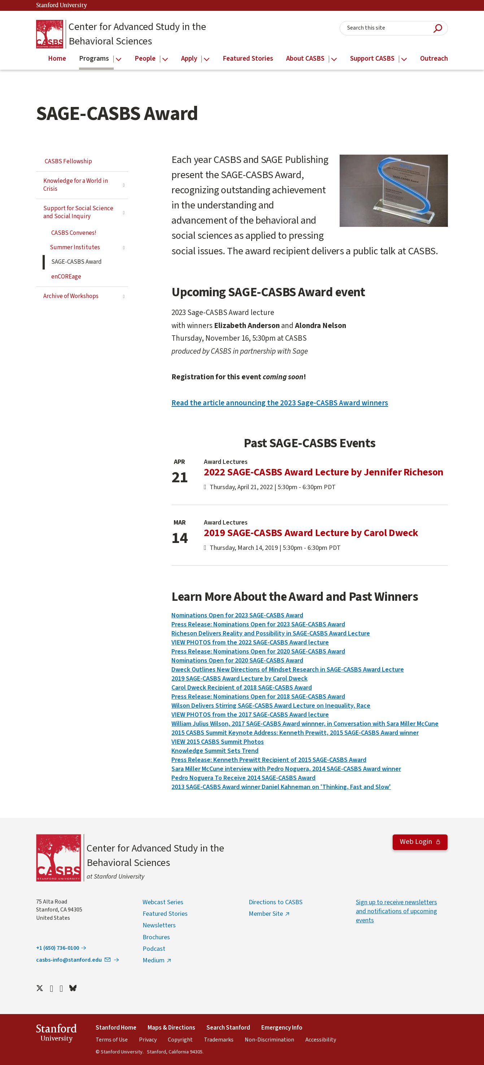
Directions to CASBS (275, 902)
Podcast (154, 948)
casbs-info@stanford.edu (74, 960)
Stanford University (61, 5)
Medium (154, 960)
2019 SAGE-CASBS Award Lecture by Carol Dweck (311, 533)
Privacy (148, 1040)
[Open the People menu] (165, 59)
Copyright (180, 1040)
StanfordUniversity (56, 1034)
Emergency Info (281, 1027)
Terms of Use (112, 1040)
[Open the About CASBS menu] (334, 59)
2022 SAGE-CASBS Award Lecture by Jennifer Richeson (324, 472)
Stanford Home (116, 1027)
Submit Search (437, 28)
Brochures (156, 937)
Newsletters (159, 925)
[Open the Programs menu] (118, 59)
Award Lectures (226, 461)
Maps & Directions (171, 1027)
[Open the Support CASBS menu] (404, 59)
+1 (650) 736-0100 (57, 948)
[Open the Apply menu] (206, 59)
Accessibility (320, 1040)
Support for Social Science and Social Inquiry (78, 212)
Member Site (266, 913)
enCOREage (66, 276)
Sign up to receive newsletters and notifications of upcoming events (396, 911)
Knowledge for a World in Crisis (75, 185)
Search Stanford (228, 1027)
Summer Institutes (75, 247)
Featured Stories (165, 913)
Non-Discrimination (269, 1040)
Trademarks (219, 1040)
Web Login (416, 842)
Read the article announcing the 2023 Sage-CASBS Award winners (279, 402)
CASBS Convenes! (73, 233)
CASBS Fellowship (68, 161)
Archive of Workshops (71, 296)
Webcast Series (163, 902)
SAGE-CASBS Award (76, 262)
